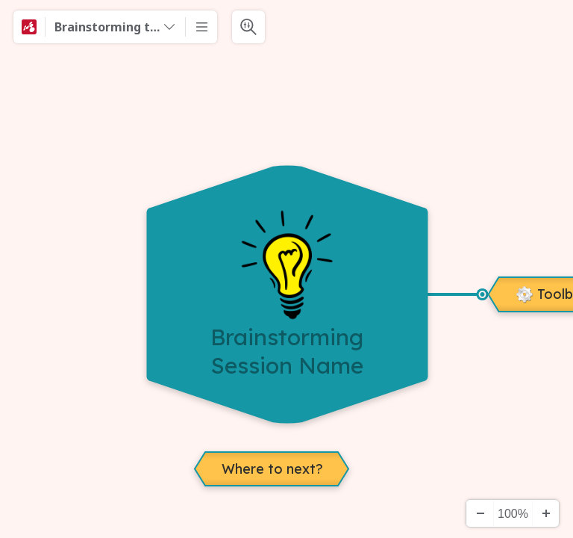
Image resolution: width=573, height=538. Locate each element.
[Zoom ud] (479, 513)
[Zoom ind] (545, 513)
